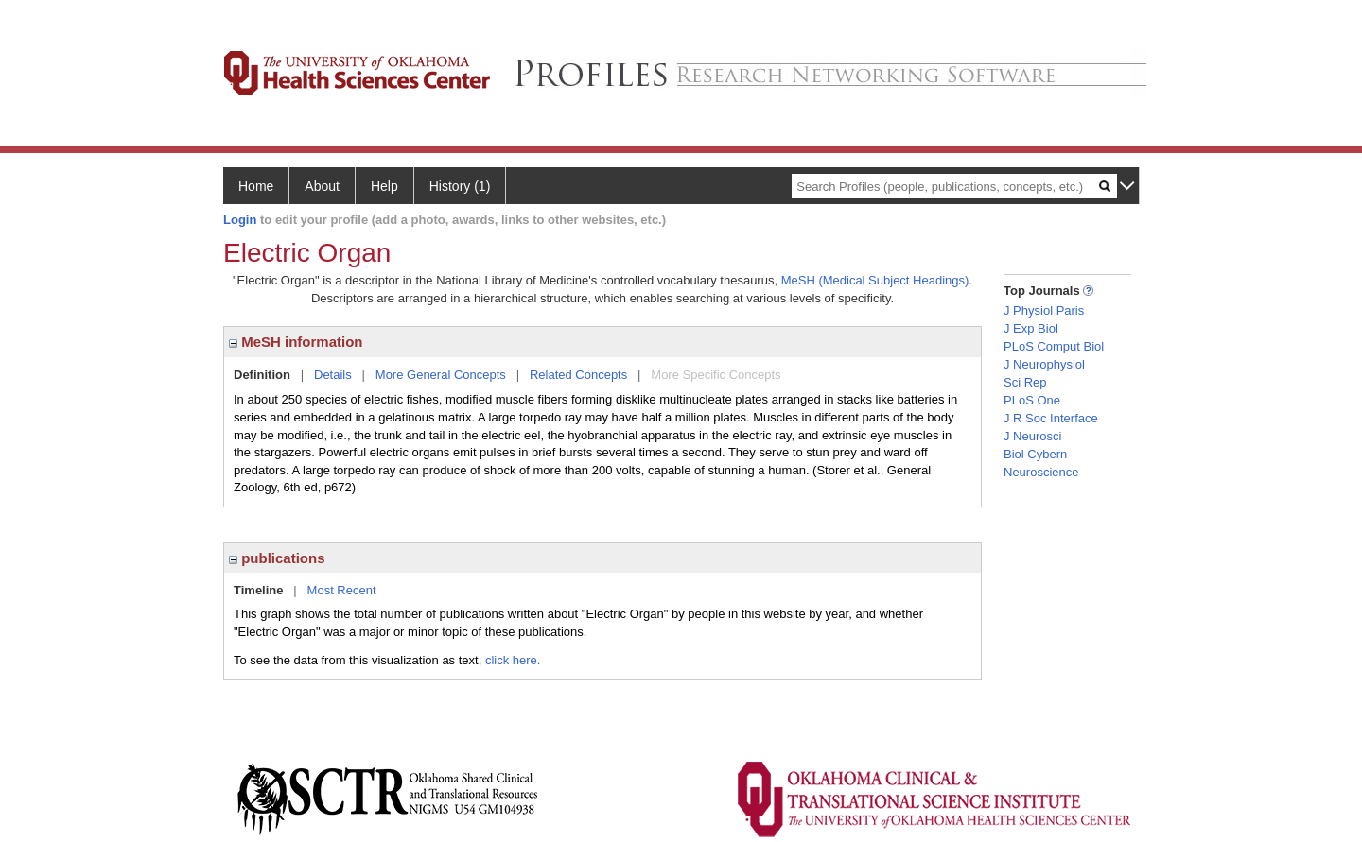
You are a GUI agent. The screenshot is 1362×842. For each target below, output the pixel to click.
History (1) (460, 186)
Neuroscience (1041, 472)
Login (239, 220)
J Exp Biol (1031, 328)
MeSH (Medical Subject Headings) (875, 280)
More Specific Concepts (715, 375)
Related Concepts (578, 375)
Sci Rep (1025, 382)
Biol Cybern (1035, 454)
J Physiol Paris (1044, 310)
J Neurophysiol (1044, 364)
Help (384, 186)
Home (255, 186)
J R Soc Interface (1051, 418)
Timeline (259, 590)
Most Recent (341, 590)
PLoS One (1032, 400)
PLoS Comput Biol (1054, 346)
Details (333, 375)
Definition (262, 375)
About (322, 186)
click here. (513, 660)
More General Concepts (440, 375)
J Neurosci (1032, 436)
